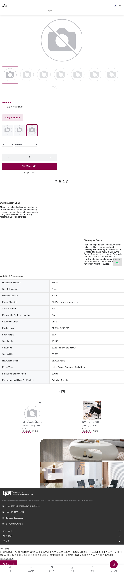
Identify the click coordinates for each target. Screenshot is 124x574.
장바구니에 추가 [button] (29, 166)
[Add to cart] (113, 564)
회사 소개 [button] (62, 531)
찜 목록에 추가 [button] (30, 173)
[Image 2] (44, 75)
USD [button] (120, 6)
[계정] (72, 567)
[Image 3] (61, 75)
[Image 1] (27, 75)
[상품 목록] (31, 567)
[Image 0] (10, 75)
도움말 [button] (62, 541)
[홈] (10, 567)
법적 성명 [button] (62, 536)
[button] (115, 5)
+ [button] (50, 158)
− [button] (8, 158)
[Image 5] (95, 75)
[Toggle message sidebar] (93, 567)
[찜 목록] (51, 567)
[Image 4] (78, 75)
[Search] (84, 10)
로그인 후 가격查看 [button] (15, 107)
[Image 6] (112, 75)
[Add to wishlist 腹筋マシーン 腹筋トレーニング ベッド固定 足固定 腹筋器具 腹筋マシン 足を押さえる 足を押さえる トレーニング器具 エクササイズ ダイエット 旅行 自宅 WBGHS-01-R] (99, 403)
